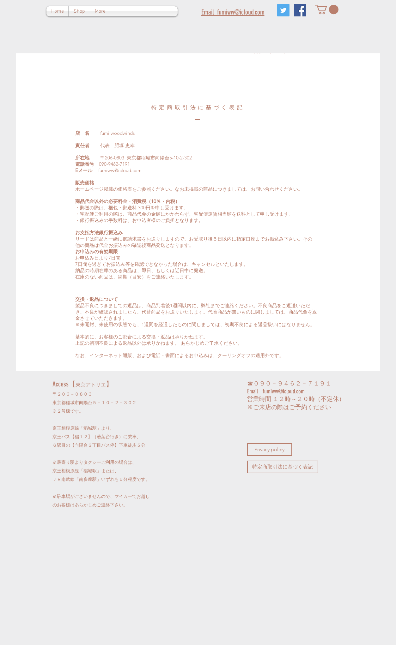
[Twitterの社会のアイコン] (283, 10)
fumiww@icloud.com (120, 170)
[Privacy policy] (269, 449)
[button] (326, 9)
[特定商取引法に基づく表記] (282, 467)
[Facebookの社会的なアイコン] (300, 10)
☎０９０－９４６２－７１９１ (289, 383)
